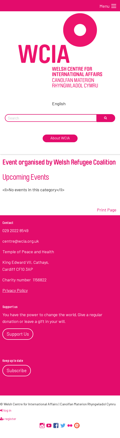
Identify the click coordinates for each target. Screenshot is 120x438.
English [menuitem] (59, 103)
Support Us (18, 334)
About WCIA (60, 138)
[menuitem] (60, 103)
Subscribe (17, 370)
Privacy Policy (15, 290)
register (8, 419)
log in (5, 410)
